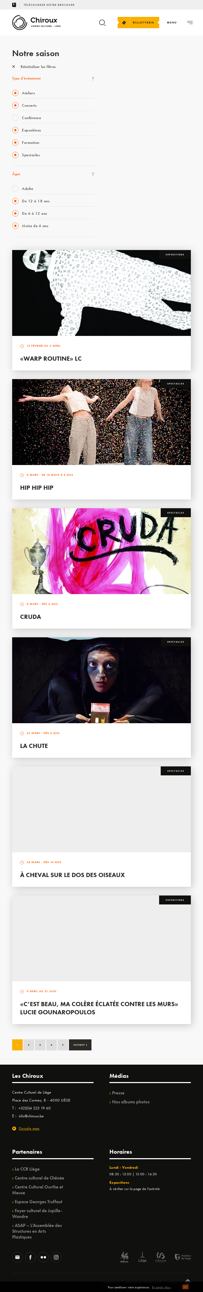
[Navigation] (172, 22)
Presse (118, 1093)
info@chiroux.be (31, 1116)
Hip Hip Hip (36, 487)
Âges (16, 174)
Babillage (116, 114)
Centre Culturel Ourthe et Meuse (37, 1190)
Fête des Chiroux (122, 71)
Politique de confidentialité (144, 1282)
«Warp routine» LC (51, 358)
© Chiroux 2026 (110, 1282)
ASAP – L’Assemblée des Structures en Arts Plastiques (37, 1231)
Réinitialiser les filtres (34, 66)
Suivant (80, 1044)
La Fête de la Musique (126, 82)
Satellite (115, 125)
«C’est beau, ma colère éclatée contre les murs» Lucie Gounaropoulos (99, 1008)
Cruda (30, 617)
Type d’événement (26, 78)
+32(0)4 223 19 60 (35, 1108)
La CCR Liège (27, 1169)
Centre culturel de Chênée (39, 1178)
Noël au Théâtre (121, 200)
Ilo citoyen (117, 179)
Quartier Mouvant (123, 157)
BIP (111, 136)
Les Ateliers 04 (120, 146)
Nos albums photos (131, 1102)
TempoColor (118, 190)
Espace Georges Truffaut (38, 1202)
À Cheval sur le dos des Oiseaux (72, 875)
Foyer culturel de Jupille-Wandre (37, 1213)
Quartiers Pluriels (122, 168)
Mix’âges (116, 103)
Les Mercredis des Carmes (129, 92)
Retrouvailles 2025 (124, 222)
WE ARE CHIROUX (124, 211)
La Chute (34, 746)
